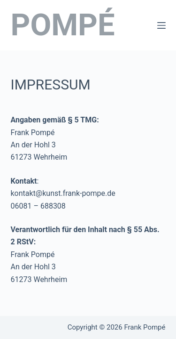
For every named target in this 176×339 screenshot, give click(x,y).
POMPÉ (63, 25)
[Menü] (161, 25)
